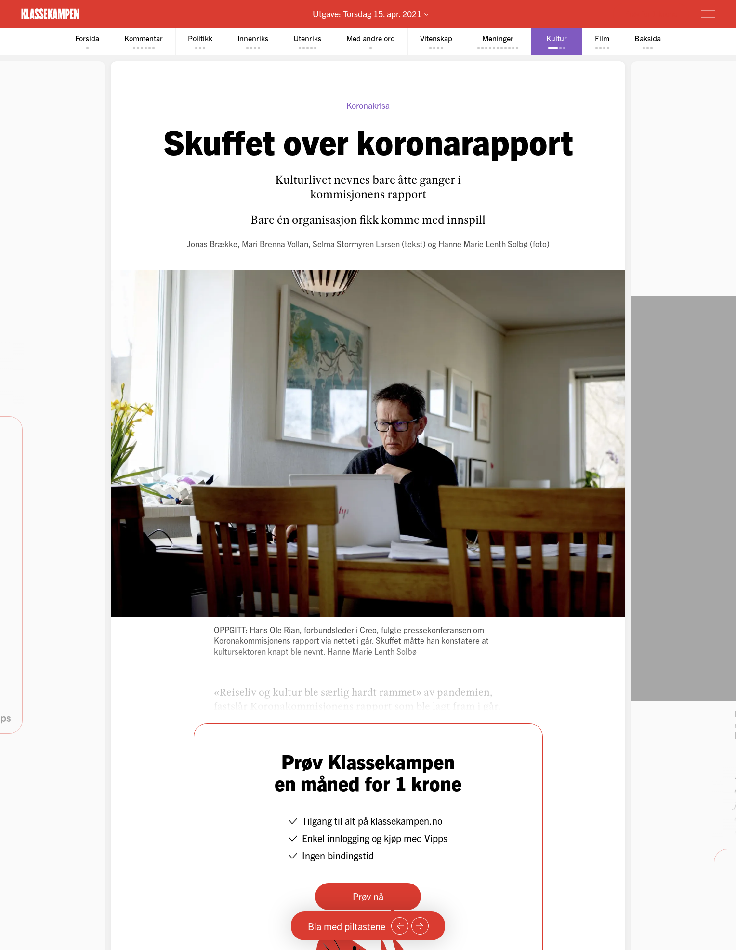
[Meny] (708, 14)
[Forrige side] (399, 926)
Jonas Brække (212, 243)
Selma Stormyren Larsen (356, 243)
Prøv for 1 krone (650, 13)
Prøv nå (368, 896)
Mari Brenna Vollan (275, 243)
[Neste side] (420, 926)
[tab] (87, 41)
